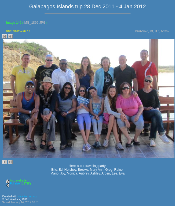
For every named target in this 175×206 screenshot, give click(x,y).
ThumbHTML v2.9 (27, 196)
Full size (15, 183)
